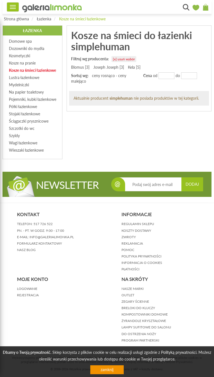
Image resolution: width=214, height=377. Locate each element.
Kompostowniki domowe (144, 314)
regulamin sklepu (137, 224)
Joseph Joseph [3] (108, 67)
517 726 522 (43, 224)
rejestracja (28, 295)
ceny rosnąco (103, 75)
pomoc (127, 250)
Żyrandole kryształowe (143, 321)
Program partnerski (140, 340)
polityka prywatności (141, 256)
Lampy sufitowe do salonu (146, 327)
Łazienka (44, 18)
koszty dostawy (136, 230)
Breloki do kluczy (138, 308)
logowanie (27, 289)
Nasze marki (132, 289)
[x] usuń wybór (124, 59)
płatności (130, 269)
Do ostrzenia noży (138, 334)
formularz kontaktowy (39, 243)
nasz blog (26, 250)
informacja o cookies (141, 263)
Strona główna (16, 18)
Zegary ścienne (135, 301)
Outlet (127, 295)
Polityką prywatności (178, 352)
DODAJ (192, 184)
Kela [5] (134, 67)
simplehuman (121, 98)
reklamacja (132, 243)
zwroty (128, 237)
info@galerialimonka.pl (52, 237)
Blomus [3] (80, 67)
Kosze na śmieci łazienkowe (82, 18)
